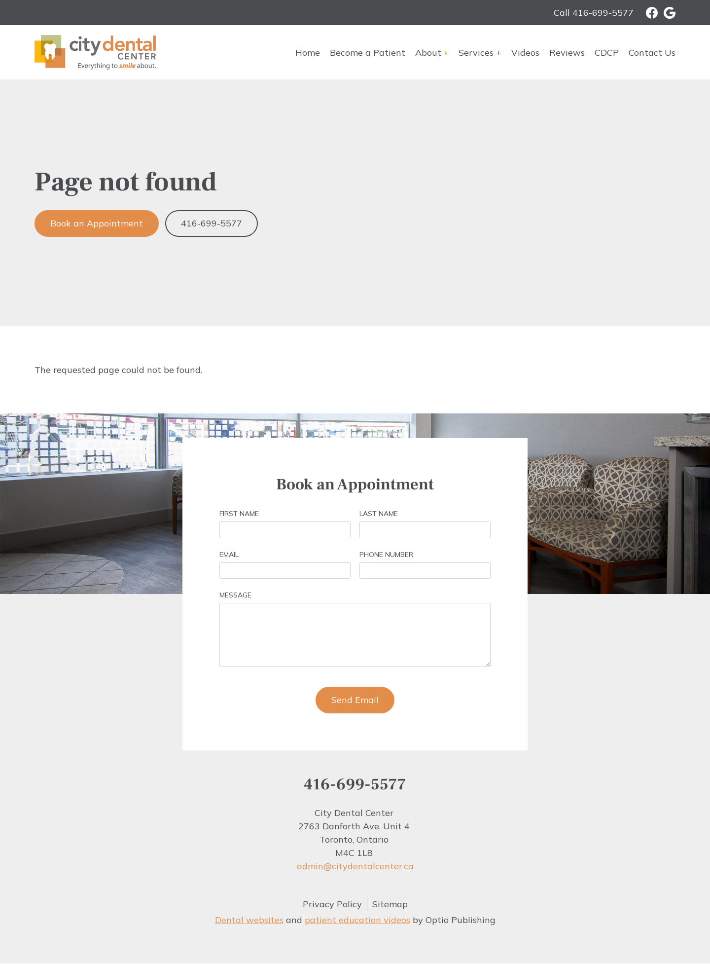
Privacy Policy (332, 904)
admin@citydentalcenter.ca (355, 866)
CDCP (607, 52)
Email (229, 554)
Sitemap (390, 904)
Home (307, 52)
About (428, 52)
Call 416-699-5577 (594, 12)
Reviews (567, 52)
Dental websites (249, 920)
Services (476, 52)
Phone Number (386, 554)
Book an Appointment (96, 223)
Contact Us (652, 52)
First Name (239, 513)
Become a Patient (367, 52)
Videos (525, 52)
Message (235, 595)
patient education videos (357, 920)
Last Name (378, 513)
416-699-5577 (211, 223)
